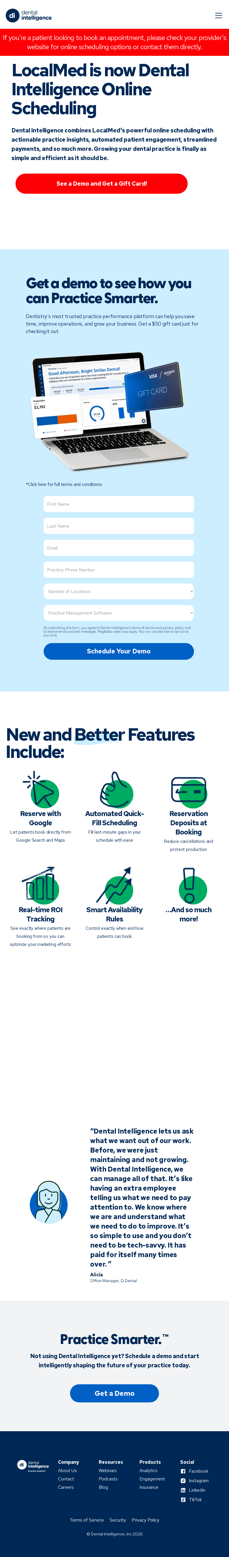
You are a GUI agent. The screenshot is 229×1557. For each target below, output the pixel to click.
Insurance (148, 1487)
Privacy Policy (145, 1520)
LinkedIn (197, 1490)
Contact (66, 1479)
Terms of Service (87, 1520)
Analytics (148, 1470)
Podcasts (108, 1479)
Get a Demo (115, 1393)
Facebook (198, 1471)
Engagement (152, 1479)
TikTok (195, 1499)
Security (118, 1520)
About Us (67, 1470)
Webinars (108, 1470)
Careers (66, 1487)
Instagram (199, 1480)
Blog (103, 1487)
